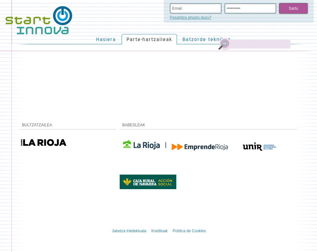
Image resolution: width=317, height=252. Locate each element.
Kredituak (159, 231)
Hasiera (106, 39)
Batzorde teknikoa (206, 39)
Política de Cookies (189, 231)
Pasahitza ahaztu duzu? (190, 17)
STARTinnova (39, 20)
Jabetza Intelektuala (129, 231)
